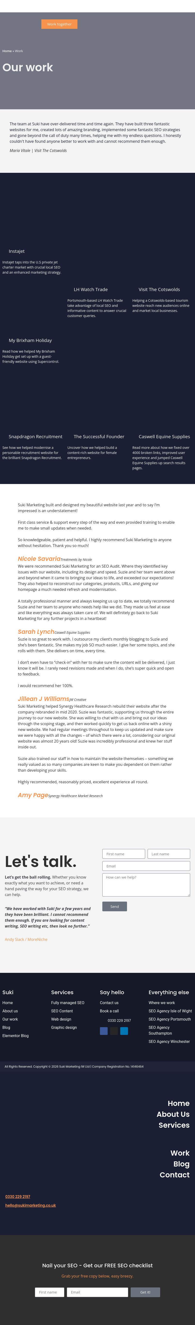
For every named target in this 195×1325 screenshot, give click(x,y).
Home (7, 51)
